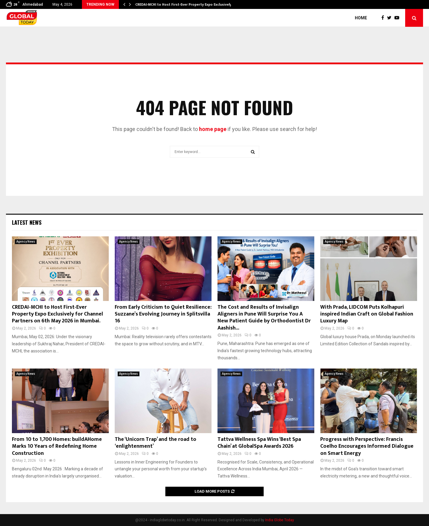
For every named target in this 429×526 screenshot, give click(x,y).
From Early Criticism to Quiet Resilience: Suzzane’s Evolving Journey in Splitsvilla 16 (163, 314)
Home (361, 17)
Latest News (26, 222)
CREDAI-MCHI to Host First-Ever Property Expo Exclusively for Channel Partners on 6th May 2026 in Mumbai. (57, 314)
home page (212, 129)
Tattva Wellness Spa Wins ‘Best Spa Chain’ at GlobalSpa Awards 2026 (259, 443)
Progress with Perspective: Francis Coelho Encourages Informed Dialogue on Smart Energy (367, 446)
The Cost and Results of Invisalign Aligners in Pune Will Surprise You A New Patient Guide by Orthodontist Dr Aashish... (264, 318)
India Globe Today (279, 520)
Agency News (25, 241)
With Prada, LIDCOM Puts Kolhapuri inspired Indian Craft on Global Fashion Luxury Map (366, 314)
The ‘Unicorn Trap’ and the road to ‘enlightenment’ (155, 443)
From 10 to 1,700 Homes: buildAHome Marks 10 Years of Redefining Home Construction (57, 446)
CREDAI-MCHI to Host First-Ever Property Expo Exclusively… (184, 4)
